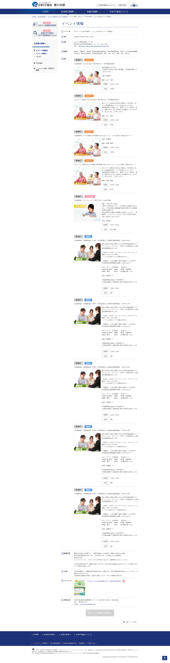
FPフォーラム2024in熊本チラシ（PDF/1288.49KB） (105, 581)
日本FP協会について (84, 634)
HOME (36, 634)
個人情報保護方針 (55, 643)
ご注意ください (91, 643)
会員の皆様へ (66, 634)
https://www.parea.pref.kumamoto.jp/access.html (94, 46)
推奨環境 (81, 643)
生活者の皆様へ (50, 634)
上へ (164, 658)
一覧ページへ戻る (130, 622)
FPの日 (38, 56)
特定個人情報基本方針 (69, 643)
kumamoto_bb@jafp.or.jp (87, 604)
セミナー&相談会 (41, 53)
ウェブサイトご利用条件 (40, 643)
